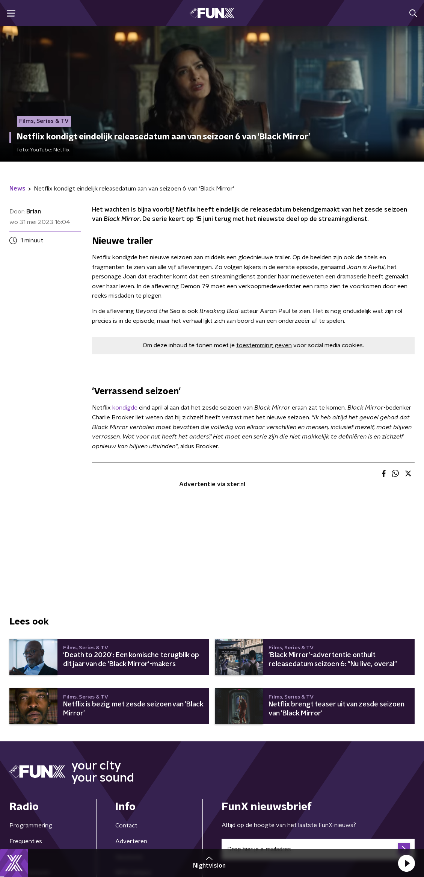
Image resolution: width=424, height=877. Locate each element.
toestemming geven (264, 345)
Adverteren (131, 841)
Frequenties (25, 841)
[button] (406, 863)
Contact (126, 826)
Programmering (30, 826)
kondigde (124, 408)
